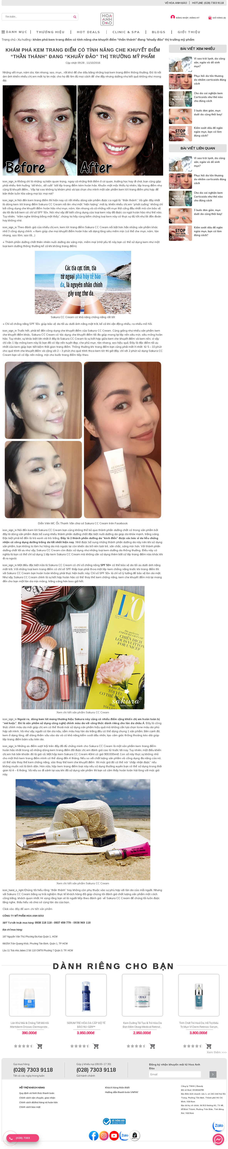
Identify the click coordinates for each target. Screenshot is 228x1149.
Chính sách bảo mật (29, 1107)
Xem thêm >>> (217, 1052)
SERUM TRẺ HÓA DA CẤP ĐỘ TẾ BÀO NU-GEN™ (86, 1024)
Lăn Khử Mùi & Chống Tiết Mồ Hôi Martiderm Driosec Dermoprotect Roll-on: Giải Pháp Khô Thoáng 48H (29, 1025)
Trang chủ (9, 39)
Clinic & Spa (126, 32)
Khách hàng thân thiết (117, 1087)
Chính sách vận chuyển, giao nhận (37, 1097)
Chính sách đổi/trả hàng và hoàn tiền (38, 1102)
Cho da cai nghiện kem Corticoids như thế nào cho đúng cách (208, 97)
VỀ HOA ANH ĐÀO (176, 2)
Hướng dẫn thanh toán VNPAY (121, 1092)
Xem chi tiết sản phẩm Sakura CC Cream (83, 712)
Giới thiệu (189, 32)
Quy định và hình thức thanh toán (36, 1093)
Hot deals (88, 32)
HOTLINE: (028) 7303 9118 (208, 2)
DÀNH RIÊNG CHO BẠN (114, 966)
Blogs (159, 32)
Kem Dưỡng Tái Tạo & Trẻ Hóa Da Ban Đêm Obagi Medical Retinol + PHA (142, 1025)
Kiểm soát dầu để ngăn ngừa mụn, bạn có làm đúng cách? (208, 131)
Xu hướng (24, 39)
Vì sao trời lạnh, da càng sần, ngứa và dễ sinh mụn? (209, 62)
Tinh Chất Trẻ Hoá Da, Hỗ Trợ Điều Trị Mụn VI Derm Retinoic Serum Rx (198, 1025)
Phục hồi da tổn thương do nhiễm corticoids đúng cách (210, 79)
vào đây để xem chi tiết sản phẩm (30, 909)
